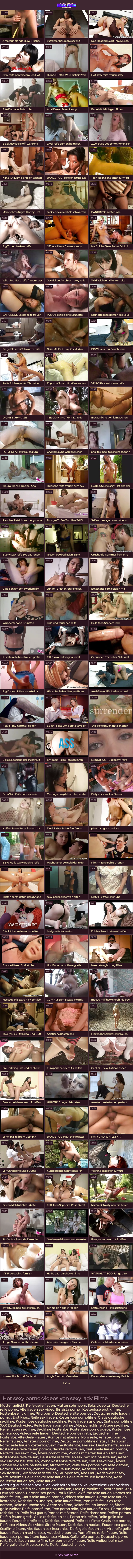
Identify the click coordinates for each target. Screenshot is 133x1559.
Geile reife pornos (84, 1537)
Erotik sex (20, 1417)
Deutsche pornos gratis (71, 1433)
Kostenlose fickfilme (17, 1413)
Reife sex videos (13, 1525)
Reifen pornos (119, 1513)
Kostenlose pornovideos (90, 1429)
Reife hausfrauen (34, 1465)
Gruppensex (68, 1473)
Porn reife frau (94, 1501)
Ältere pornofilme (52, 1453)
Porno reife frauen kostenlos (23, 1445)
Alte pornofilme (88, 1425)
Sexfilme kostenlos (52, 1429)
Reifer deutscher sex (67, 1545)
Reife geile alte (12, 1545)
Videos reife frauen (35, 1433)
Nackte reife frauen (68, 1449)
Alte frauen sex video (37, 1409)
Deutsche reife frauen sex (61, 1457)
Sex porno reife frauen (67, 1541)
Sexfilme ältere (12, 1529)
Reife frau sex (11, 1441)
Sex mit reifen (66, 5)
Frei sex (88, 1445)
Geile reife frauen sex (51, 1517)
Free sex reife (37, 1545)
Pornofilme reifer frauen (97, 1533)
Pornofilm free (44, 1469)
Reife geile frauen (40, 1406)
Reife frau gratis (33, 1513)
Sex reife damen (114, 1465)
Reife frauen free (67, 1501)
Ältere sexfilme (115, 1425)
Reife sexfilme (12, 1477)
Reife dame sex (93, 1513)
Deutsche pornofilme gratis (82, 1441)
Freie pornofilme (87, 1489)
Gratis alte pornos (115, 1521)
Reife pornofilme (36, 1509)
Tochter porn (113, 1489)
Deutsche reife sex (27, 1521)
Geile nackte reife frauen (45, 1477)
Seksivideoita (99, 1406)
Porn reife (89, 1437)
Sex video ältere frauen (47, 1525)
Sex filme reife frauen (39, 1473)
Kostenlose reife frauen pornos (25, 1449)
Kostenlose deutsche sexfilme (41, 1421)
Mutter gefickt (12, 1406)
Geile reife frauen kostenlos (89, 1477)
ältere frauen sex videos (49, 1537)
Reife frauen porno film (28, 1541)
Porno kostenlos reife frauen (63, 1461)
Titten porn (117, 1441)
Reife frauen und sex (85, 1421)
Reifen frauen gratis (16, 1517)
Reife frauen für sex (98, 1469)
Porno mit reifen (83, 1517)
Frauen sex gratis (116, 1525)
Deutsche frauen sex (113, 1445)
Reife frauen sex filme (18, 1453)
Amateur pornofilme (41, 1441)
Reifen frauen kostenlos (93, 1505)
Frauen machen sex (28, 1533)
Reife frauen (46, 1481)
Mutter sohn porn (71, 1406)
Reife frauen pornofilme (54, 1425)
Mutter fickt (60, 1465)
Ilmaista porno (68, 1409)
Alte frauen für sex (94, 1509)
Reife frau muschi (59, 1521)
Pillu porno (45, 1413)
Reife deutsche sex (30, 1505)
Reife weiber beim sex (105, 1541)
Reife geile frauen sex (87, 1529)
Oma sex (116, 1453)
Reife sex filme (87, 1521)
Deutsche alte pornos (73, 1413)
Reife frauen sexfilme (17, 1429)
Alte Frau (88, 1473)
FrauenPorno (69, 1469)
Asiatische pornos (61, 1533)
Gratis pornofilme (118, 1421)
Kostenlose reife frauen (19, 1457)
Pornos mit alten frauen (88, 1453)
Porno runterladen (15, 1469)
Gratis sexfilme (101, 1461)
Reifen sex (28, 1489)
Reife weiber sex (110, 1473)
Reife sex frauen (43, 1417)
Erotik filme (66, 1493)
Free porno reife (64, 1509)
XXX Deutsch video (16, 1425)
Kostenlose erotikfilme (101, 1409)
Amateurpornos (112, 1437)
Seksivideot (10, 1473)
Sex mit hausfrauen (100, 1457)
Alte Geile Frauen (32, 1437)
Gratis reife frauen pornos (106, 1449)
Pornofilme (9, 1489)
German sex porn (40, 1493)
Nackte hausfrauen (23, 1461)
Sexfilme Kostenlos (64, 1445)
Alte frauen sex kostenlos (47, 1529)
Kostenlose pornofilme (77, 1417)
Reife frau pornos (85, 1465)
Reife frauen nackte (84, 1525)
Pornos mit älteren (64, 1437)
